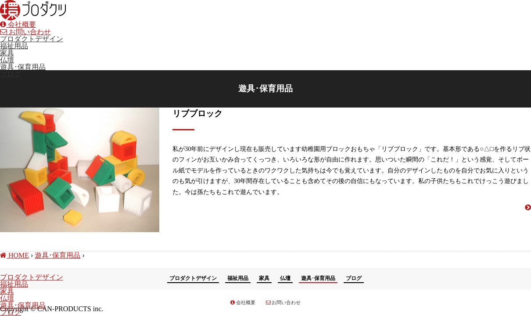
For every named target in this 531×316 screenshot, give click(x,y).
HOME (14, 255)
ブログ (10, 74)
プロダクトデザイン (31, 39)
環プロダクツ (33, 10)
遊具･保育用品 (23, 67)
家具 (7, 53)
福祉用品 (14, 46)
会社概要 (18, 24)
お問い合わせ (25, 32)
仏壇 (7, 60)
